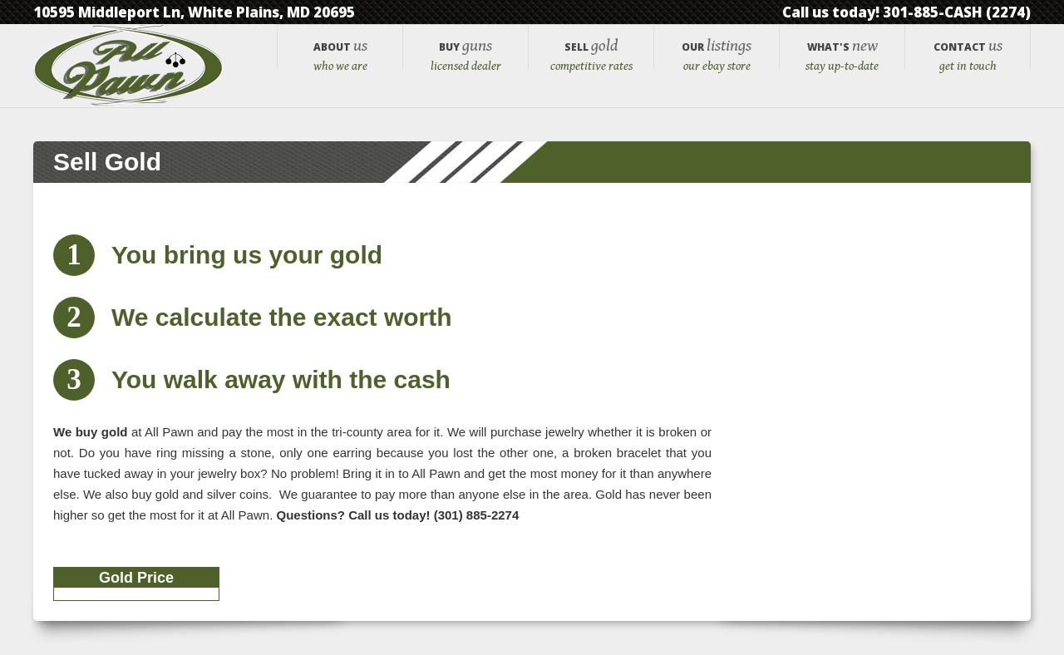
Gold (591, 61)
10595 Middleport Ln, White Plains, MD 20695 (194, 12)
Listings (716, 61)
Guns (465, 61)
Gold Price (136, 578)
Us (340, 61)
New (842, 61)
